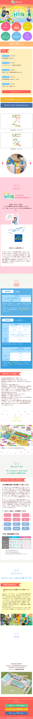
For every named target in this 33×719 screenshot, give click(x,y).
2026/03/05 (12, 69)
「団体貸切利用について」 (17, 362)
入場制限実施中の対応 (24, 309)
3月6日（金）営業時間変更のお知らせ (12, 72)
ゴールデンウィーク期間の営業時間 (11, 65)
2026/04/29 (12, 55)
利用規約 (11, 364)
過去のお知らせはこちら (16, 91)
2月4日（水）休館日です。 (9, 86)
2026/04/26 (12, 62)
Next (30, 163)
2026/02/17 (12, 76)
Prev (2, 163)
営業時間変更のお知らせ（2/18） (11, 79)
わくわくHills (6, 55)
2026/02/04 (12, 83)
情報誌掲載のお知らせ (8, 58)
